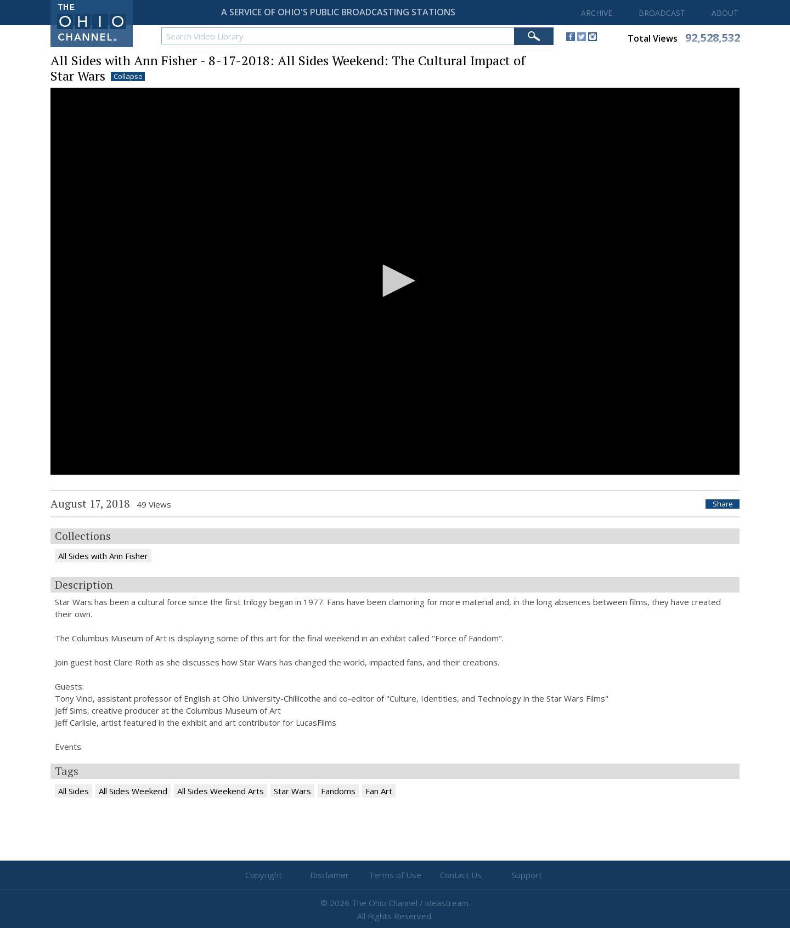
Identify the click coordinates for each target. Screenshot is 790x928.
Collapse (128, 76)
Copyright (263, 874)
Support (527, 874)
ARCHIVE (596, 13)
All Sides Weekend (133, 790)
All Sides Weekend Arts (220, 790)
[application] (395, 281)
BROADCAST (662, 13)
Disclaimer (329, 874)
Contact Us (461, 874)
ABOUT (725, 13)
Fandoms (338, 790)
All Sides (73, 790)
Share (723, 504)
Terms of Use (395, 874)
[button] (395, 281)
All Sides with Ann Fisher (103, 555)
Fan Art (378, 790)
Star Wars (292, 790)
